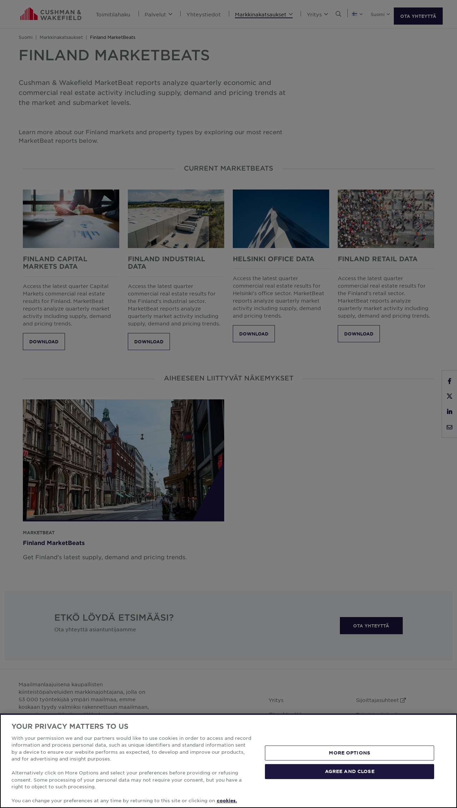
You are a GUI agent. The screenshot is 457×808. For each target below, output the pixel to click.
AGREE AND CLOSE (350, 771)
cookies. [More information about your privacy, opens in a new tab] (227, 800)
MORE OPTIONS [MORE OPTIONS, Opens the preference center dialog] (349, 753)
